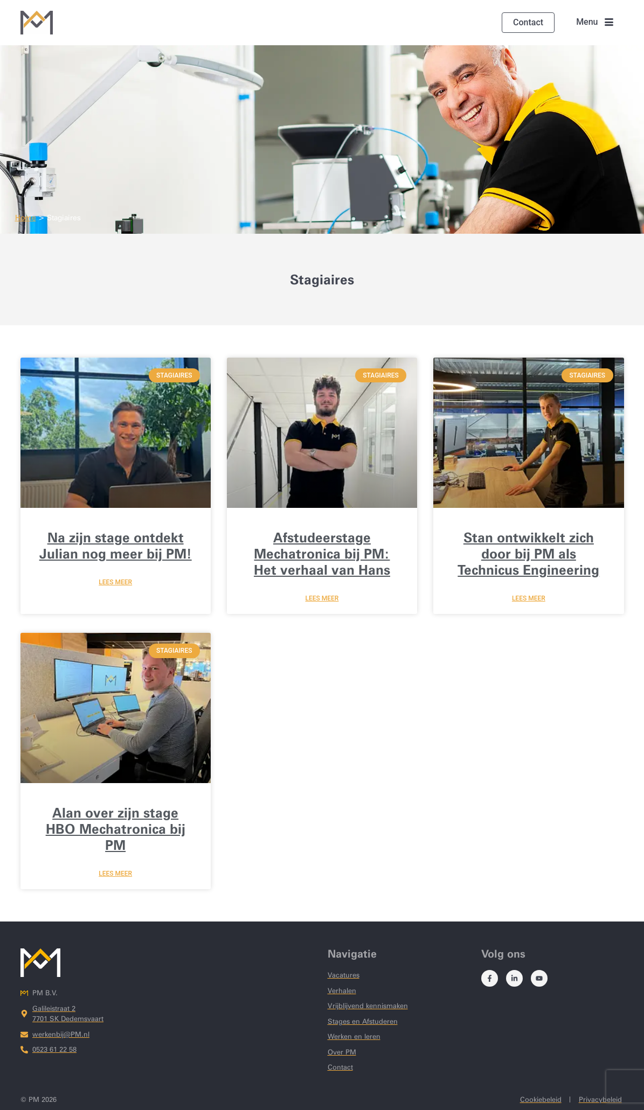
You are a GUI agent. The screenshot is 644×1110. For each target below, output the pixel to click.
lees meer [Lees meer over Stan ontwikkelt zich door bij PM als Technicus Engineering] (528, 598)
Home (25, 217)
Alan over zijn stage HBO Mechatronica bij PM (115, 829)
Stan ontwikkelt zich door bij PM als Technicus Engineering (528, 553)
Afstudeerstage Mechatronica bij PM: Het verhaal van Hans (322, 553)
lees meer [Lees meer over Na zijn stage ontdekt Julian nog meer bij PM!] (115, 582)
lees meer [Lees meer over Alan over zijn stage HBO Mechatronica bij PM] (115, 873)
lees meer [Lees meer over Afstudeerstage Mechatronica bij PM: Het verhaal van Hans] (322, 598)
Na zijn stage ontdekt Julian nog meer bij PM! (115, 545)
